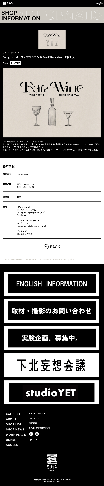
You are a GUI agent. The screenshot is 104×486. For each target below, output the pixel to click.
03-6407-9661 (23, 174)
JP (31, 440)
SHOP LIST (13, 424)
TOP (5, 259)
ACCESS (12, 444)
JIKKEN (11, 439)
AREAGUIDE (16, 259)
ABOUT (11, 419)
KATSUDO (13, 413)
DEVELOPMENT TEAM (39, 428)
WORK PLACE (16, 434)
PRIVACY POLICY (37, 413)
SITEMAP (33, 423)
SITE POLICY (35, 418)
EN (37, 440)
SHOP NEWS (15, 429)
